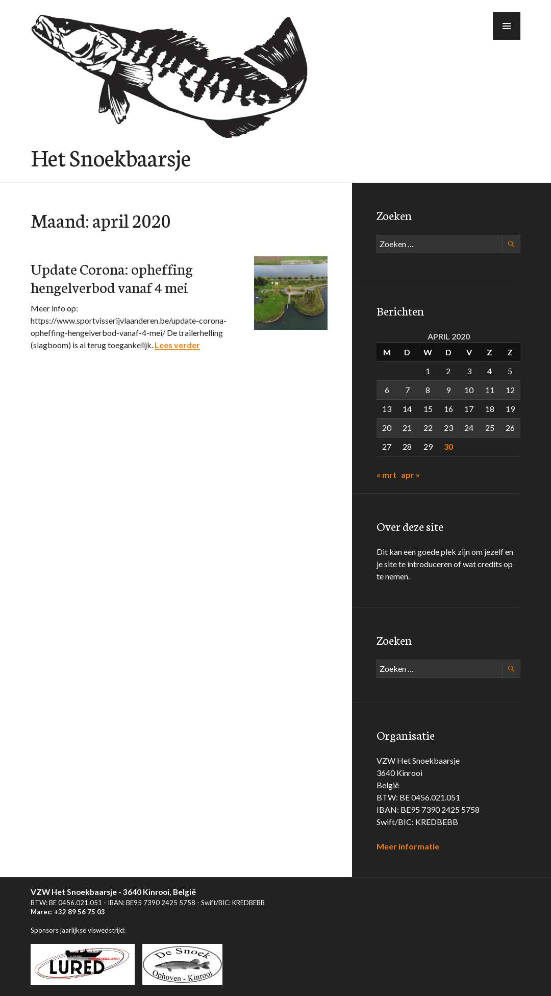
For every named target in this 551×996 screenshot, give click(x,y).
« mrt (386, 474)
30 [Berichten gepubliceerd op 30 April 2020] (448, 446)
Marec (41, 912)
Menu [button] (507, 39)
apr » (410, 474)
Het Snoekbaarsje (111, 157)
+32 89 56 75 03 (79, 912)
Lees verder (177, 345)
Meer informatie (408, 846)
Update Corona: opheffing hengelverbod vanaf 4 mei (112, 277)
